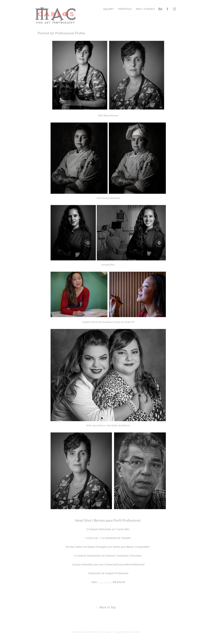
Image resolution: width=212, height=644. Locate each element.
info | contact (145, 9)
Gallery (108, 9)
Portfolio (125, 9)
